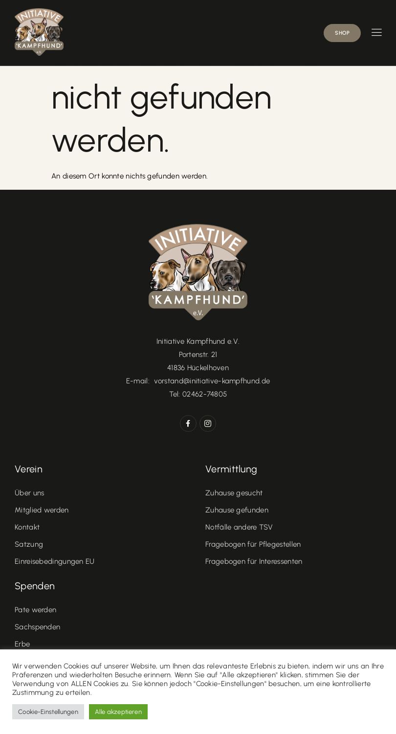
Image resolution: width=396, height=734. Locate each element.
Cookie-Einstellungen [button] (48, 711)
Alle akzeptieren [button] (118, 711)
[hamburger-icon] (377, 33)
